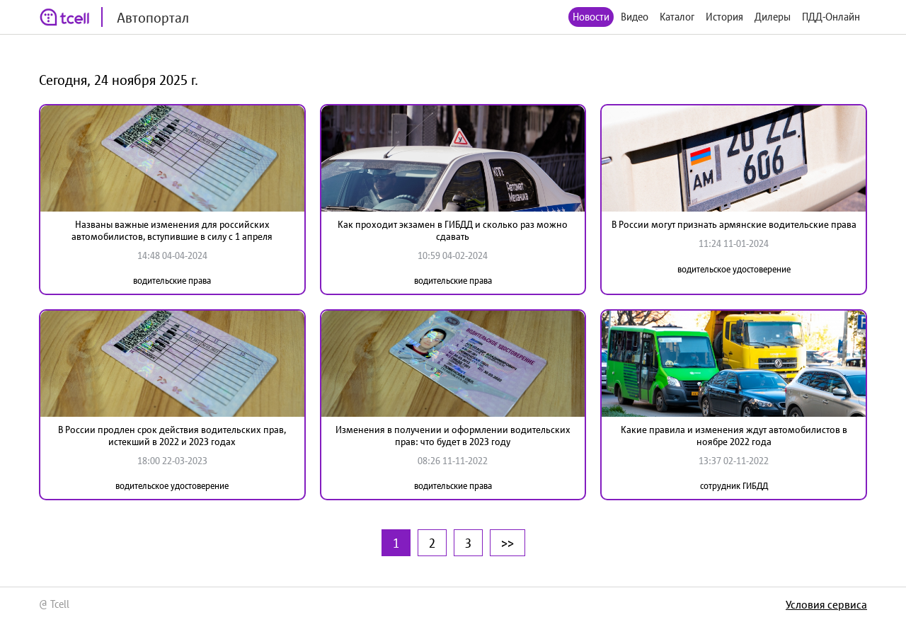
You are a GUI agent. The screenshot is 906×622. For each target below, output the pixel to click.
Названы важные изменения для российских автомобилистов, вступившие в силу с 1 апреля (172, 230)
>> (507, 543)
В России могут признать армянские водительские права (734, 224)
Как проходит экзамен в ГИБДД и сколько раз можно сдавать (453, 230)
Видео (634, 16)
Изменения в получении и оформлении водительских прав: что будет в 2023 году (453, 435)
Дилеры (773, 16)
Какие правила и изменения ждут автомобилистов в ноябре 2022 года (734, 435)
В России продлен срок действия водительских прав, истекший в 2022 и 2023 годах (172, 435)
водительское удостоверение (734, 269)
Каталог (677, 16)
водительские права (172, 280)
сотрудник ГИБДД (734, 485)
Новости (591, 16)
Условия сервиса (826, 604)
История (724, 16)
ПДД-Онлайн (831, 16)
